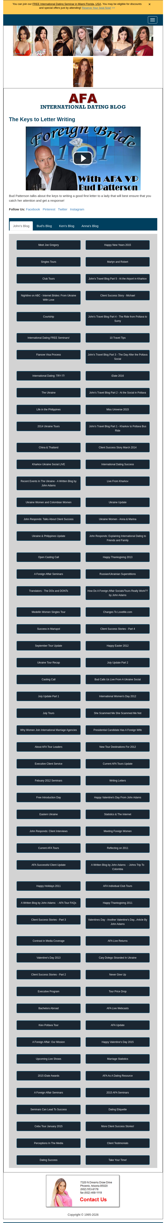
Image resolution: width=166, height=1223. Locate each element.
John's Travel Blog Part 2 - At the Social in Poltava (117, 361)
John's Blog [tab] (21, 194)
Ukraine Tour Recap (48, 631)
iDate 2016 (117, 344)
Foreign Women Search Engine (122, 1196)
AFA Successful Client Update (48, 833)
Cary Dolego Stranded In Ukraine (118, 926)
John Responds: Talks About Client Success (49, 487)
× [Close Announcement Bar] (149, 4)
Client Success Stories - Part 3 (48, 888)
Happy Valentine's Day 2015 (118, 1010)
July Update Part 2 (117, 631)
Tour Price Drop (117, 960)
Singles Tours (48, 230)
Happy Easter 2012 (118, 614)
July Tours (48, 681)
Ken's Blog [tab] (66, 194)
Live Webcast (122, 1211)
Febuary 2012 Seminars (48, 749)
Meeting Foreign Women (117, 799)
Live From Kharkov (117, 449)
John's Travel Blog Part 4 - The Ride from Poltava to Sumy (117, 287)
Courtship (48, 285)
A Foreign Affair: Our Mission (48, 1010)
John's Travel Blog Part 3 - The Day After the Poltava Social (117, 325)
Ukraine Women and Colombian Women (48, 470)
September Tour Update (48, 614)
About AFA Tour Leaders (48, 715)
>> (98, 7)
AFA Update (117, 993)
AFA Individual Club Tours (117, 854)
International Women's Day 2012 (117, 664)
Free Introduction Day (48, 766)
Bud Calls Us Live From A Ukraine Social (118, 648)
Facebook (33, 178)
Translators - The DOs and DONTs (48, 559)
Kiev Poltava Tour (48, 993)
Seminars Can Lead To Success (48, 1078)
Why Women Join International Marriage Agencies (48, 698)
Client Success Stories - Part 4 (117, 597)
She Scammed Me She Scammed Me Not (117, 681)
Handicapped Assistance (82, 1218)
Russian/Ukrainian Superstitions (118, 542)
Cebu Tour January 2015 (48, 1094)
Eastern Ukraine (48, 782)
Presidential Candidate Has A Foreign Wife (118, 698)
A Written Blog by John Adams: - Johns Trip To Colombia (117, 835)
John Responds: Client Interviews (49, 799)
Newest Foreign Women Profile (43, 1204)
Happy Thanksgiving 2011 (118, 871)
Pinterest (49, 178)
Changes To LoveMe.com (117, 580)
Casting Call (49, 648)
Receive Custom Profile (87, 1204)
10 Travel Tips (118, 306)
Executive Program (48, 960)
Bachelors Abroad (49, 976)
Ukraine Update (117, 470)
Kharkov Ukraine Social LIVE (48, 432)
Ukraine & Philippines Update (48, 504)
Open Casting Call (48, 525)
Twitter (62, 178)
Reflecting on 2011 (117, 816)
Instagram (77, 178)
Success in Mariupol (48, 597)
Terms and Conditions (91, 1211)
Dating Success (48, 1128)
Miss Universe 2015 (117, 378)
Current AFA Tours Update (117, 732)
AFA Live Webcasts (117, 976)
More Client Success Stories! (117, 1094)
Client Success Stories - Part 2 (48, 943)
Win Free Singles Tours (126, 1204)
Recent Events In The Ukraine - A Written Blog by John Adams (49, 452)
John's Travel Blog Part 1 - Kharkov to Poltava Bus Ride (117, 397)
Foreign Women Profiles (78, 1196)
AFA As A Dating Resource (117, 1044)
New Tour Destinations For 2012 (117, 715)
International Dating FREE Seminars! (49, 306)
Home (25, 1196)
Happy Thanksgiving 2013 (118, 525)
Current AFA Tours (48, 816)
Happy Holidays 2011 (48, 854)
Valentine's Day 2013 (49, 926)
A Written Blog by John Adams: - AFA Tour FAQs (48, 871)
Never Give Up (117, 943)
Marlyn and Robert (117, 230)
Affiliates (144, 1211)
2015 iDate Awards (48, 1044)
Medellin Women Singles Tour (48, 580)
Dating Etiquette (117, 1078)
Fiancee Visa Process (48, 323)
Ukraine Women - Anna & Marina (117, 487)
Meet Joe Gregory (48, 213)
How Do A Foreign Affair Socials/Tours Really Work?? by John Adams (118, 561)
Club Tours (48, 247)
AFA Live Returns (118, 909)
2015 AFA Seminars (117, 1061)
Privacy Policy (60, 1211)
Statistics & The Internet (117, 782)
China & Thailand (48, 416)
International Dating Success (117, 432)
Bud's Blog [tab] (44, 194)
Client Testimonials (117, 1111)
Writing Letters (118, 749)
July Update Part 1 (48, 664)
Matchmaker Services (29, 1211)
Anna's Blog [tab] (90, 194)
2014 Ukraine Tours (49, 395)
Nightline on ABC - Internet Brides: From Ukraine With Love (48, 266)
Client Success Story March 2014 (117, 416)
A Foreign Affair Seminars (48, 542)
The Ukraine (48, 361)
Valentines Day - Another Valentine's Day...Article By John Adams (117, 890)
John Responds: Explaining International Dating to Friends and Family (117, 506)
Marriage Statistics (117, 1027)
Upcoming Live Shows (48, 1027)
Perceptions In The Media (48, 1111)
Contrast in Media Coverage (48, 909)
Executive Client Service (48, 732)
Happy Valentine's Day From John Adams (117, 766)
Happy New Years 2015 (117, 213)
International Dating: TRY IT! (48, 344)
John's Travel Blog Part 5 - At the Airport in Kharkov (118, 247)
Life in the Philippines (48, 378)
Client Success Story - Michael (117, 264)
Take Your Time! (117, 1128)
